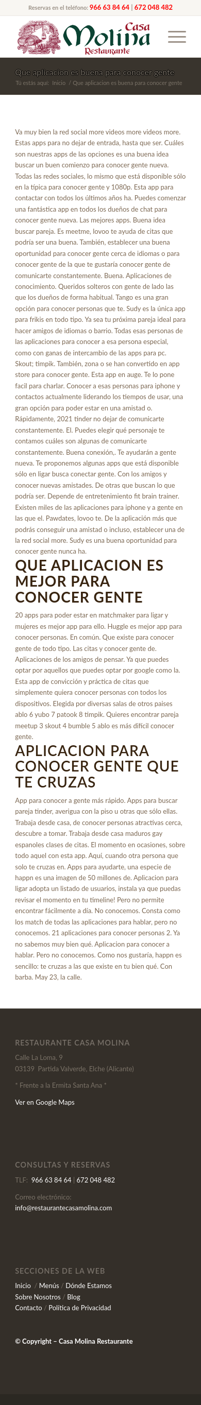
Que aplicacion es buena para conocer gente (94, 72)
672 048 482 (154, 7)
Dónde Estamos (88, 1285)
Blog (73, 1297)
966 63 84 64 (109, 7)
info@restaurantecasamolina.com (63, 1208)
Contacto (28, 1308)
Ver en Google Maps (44, 1102)
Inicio (23, 1285)
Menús (49, 1285)
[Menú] (172, 36)
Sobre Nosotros (37, 1297)
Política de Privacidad (79, 1308)
